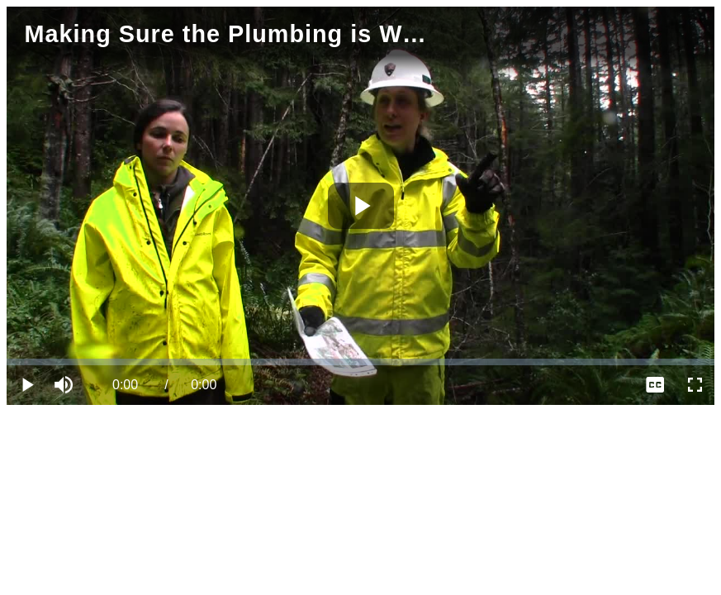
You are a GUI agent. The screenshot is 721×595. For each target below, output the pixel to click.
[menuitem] (655, 385)
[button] (66, 385)
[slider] (360, 362)
